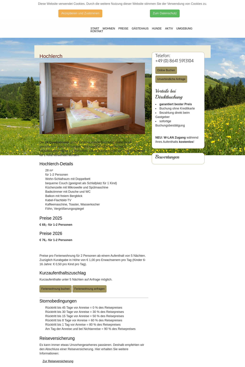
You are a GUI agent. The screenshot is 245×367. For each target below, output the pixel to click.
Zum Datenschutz (165, 13)
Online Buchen (166, 70)
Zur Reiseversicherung (58, 361)
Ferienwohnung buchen (55, 288)
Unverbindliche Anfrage (171, 79)
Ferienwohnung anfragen (89, 288)
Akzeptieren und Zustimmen (80, 13)
